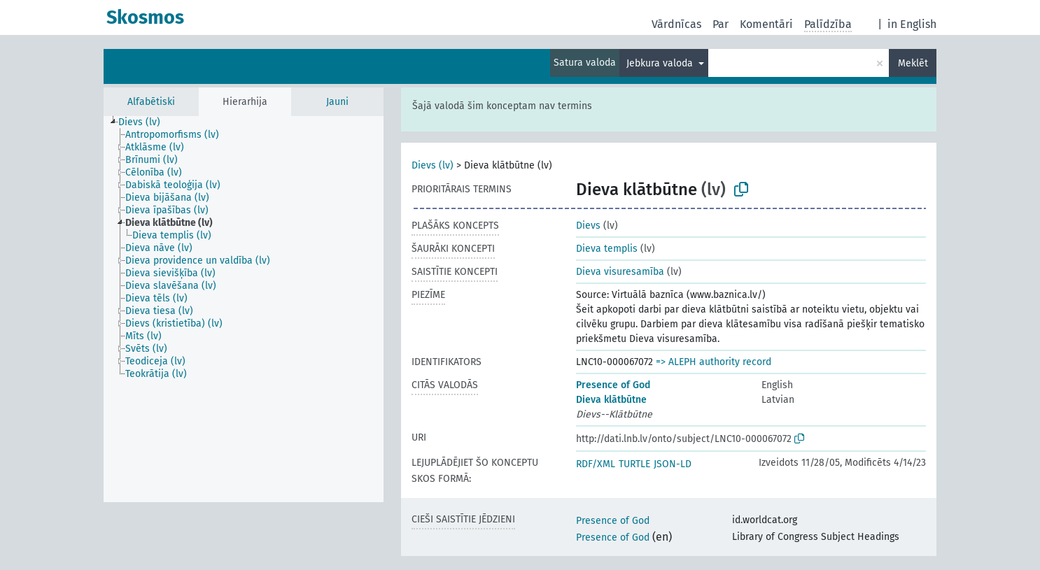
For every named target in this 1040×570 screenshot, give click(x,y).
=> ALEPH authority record (713, 362)
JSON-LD (672, 464)
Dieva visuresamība (620, 272)
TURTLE (634, 464)
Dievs (588, 225)
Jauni (337, 102)
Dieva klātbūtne (611, 400)
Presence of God (613, 385)
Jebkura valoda (661, 63)
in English (911, 24)
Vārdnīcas (676, 24)
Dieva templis (607, 249)
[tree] (244, 309)
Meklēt (913, 63)
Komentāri (766, 24)
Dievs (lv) (433, 165)
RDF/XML (595, 464)
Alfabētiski (151, 102)
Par (720, 24)
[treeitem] (145, 122)
